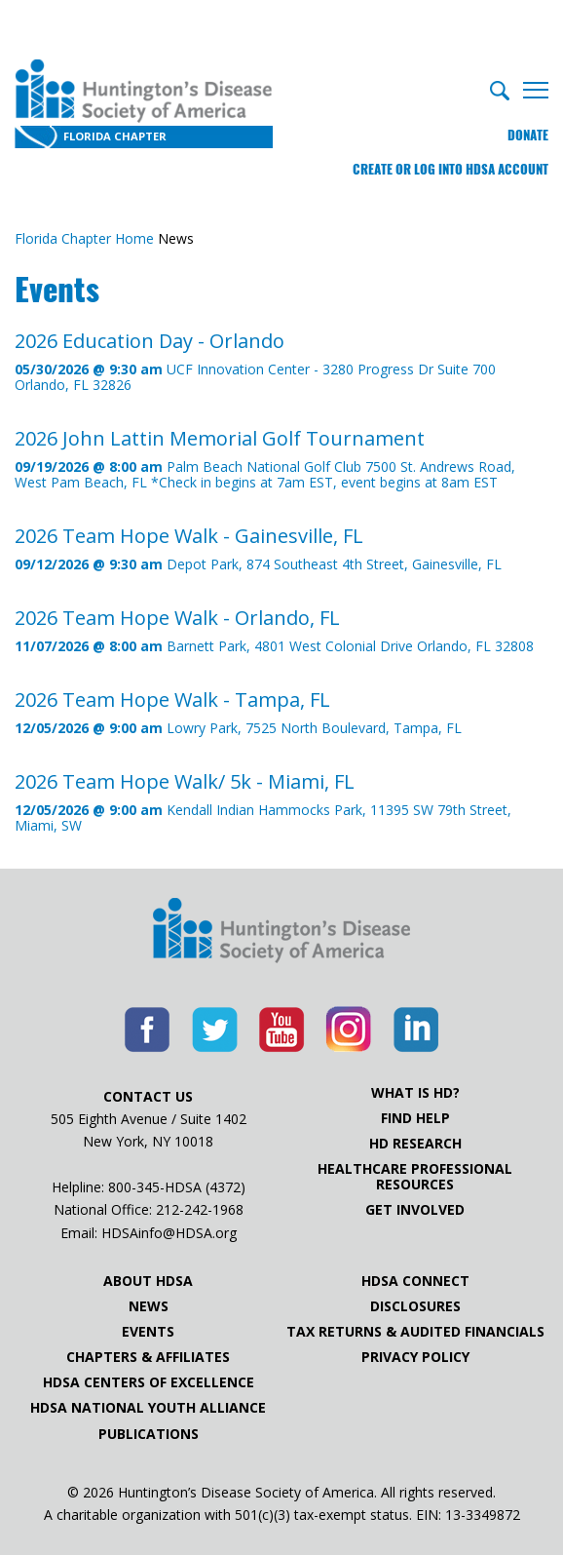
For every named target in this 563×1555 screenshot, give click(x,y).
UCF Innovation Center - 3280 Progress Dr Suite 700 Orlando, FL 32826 (281, 361)
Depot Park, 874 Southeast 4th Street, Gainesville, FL (258, 548)
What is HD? (415, 1093)
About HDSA (148, 1281)
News (149, 1306)
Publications (148, 1434)
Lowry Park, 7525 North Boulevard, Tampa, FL (238, 712)
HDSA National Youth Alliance (148, 1408)
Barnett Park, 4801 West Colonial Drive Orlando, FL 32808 (274, 630)
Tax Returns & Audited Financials (415, 1332)
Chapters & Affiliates (148, 1357)
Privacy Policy (415, 1357)
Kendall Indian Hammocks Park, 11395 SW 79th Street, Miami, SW (281, 802)
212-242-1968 (200, 1209)
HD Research (415, 1143)
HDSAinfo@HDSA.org (169, 1233)
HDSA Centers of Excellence (148, 1382)
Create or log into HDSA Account (450, 169)
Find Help (415, 1118)
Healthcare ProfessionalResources (415, 1176)
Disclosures (415, 1306)
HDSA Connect (415, 1281)
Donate (527, 135)
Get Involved (415, 1210)
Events (148, 1332)
